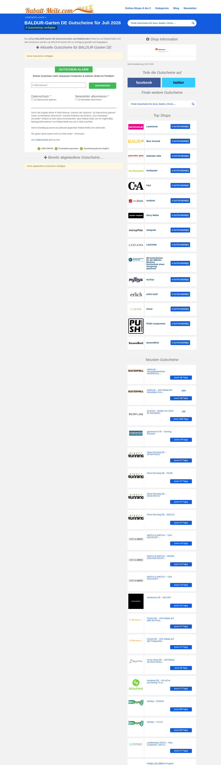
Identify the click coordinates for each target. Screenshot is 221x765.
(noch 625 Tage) (185, 639)
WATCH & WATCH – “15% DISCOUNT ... (159, 487)
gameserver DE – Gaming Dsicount (159, 409)
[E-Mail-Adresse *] (58, 85)
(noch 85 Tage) (184, 590)
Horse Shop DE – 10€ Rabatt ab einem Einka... (160, 590)
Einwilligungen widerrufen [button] (125, 736)
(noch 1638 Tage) (185, 391)
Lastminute (152, 126)
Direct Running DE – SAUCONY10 (156, 455)
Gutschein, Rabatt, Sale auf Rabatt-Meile (55, 755)
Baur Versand (153, 140)
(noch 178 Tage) (185, 408)
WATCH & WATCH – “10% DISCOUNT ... (159, 523)
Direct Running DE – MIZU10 (160, 470)
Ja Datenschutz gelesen (43, 99)
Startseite (31, 17)
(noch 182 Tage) (185, 360)
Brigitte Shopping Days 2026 (67, 758)
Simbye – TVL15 (155, 638)
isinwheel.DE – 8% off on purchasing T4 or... (158, 606)
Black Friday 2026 (109, 758)
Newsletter (190, 8)
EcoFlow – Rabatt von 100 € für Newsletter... (160, 391)
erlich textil (152, 287)
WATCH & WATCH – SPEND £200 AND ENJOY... (160, 505)
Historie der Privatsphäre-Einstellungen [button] (131, 730)
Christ (149, 301)
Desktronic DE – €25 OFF (159, 540)
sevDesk (150, 197)
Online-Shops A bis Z (138, 8)
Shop (42, 17)
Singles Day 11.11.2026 (90, 758)
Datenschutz (42, 140)
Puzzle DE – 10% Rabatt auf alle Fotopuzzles (160, 575)
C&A (148, 182)
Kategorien (162, 8)
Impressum (110, 755)
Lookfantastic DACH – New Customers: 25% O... (160, 655)
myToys (150, 273)
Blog (176, 8)
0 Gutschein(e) (180, 126)
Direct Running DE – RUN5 (160, 439)
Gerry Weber (152, 211)
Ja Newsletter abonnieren (88, 99)
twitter (178, 82)
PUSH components (155, 315)
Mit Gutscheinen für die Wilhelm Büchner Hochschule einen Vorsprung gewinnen (155, 257)
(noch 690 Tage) (185, 624)
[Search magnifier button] (193, 23)
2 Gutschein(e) (180, 197)
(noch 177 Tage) (185, 424)
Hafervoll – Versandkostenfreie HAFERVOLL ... (156, 361)
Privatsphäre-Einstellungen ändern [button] (129, 724)
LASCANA (151, 239)
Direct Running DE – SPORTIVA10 (156, 424)
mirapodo (151, 225)
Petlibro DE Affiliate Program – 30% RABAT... (160, 671)
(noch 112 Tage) (185, 541)
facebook (144, 82)
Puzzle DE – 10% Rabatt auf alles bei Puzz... (160, 559)
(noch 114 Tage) (185, 487)
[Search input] (161, 23)
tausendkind (152, 333)
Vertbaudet (151, 168)
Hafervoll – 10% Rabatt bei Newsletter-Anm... (159, 376)
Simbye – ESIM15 (155, 623)
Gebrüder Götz (153, 154)
